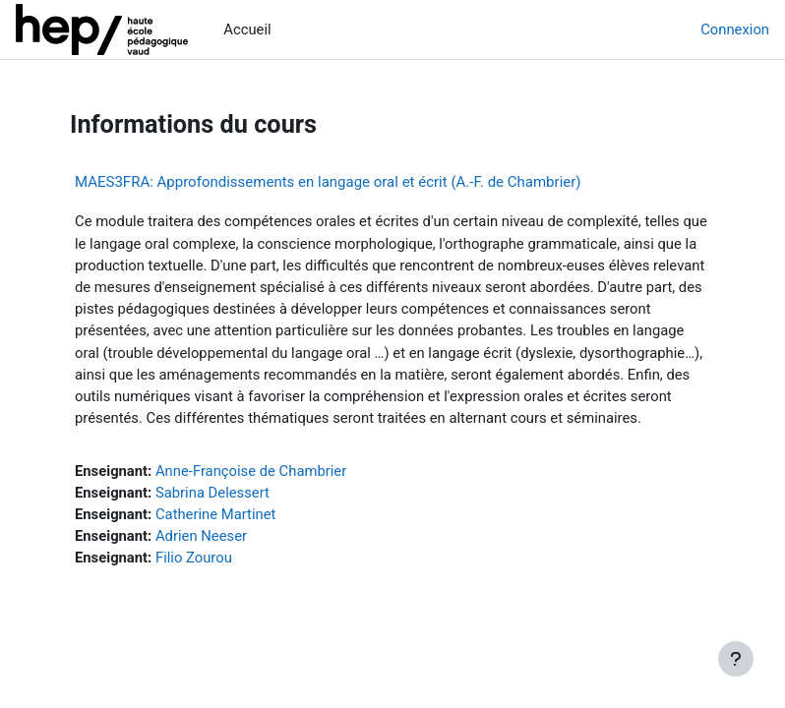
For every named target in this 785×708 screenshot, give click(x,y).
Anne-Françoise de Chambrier (250, 471)
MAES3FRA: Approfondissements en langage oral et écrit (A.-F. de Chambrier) (328, 182)
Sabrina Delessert (212, 493)
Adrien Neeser (201, 536)
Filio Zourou (193, 557)
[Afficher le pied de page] (736, 659)
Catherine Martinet (215, 514)
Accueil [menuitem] (247, 29)
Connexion (734, 29)
